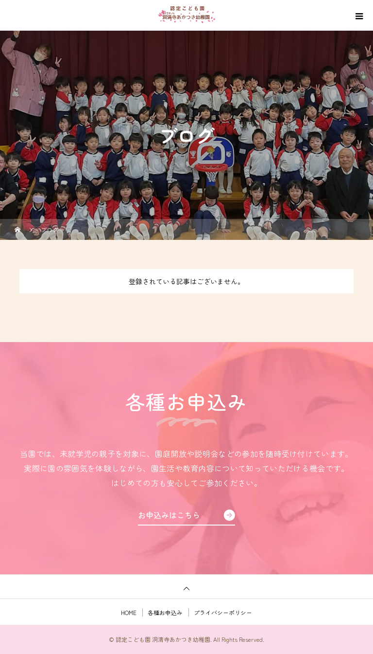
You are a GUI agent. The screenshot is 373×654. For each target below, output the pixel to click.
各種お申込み (165, 612)
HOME (128, 612)
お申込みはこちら (169, 515)
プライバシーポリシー (223, 612)
